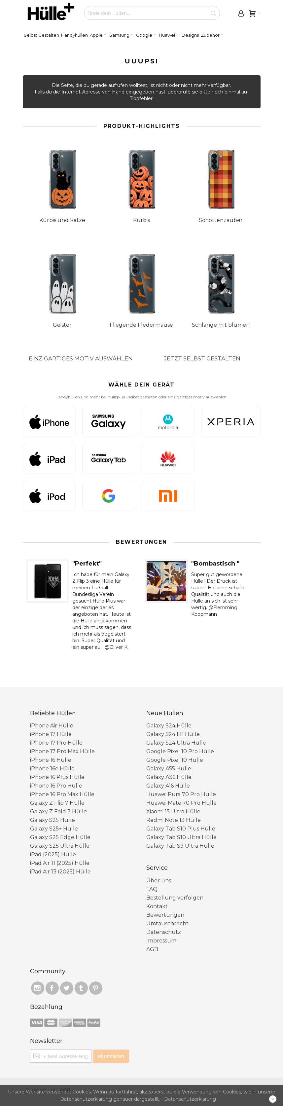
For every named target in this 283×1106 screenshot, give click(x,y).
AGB (152, 949)
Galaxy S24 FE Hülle (173, 734)
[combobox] (152, 13)
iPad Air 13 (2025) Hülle (60, 871)
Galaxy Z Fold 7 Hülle (58, 811)
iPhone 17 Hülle (51, 734)
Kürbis (141, 220)
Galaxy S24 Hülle (169, 725)
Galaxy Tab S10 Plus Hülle (180, 829)
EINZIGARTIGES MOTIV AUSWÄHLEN (81, 358)
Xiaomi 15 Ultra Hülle (173, 811)
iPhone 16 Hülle (50, 760)
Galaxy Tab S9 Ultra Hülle (180, 846)
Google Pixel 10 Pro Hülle (180, 751)
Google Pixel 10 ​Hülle (174, 760)
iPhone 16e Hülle (52, 768)
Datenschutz (163, 932)
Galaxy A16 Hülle (168, 786)
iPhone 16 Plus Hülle (57, 777)
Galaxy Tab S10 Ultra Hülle (181, 837)
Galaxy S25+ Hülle (54, 829)
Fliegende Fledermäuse (141, 325)
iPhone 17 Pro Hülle (56, 743)
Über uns (158, 880)
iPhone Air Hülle (51, 725)
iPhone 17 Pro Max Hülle (62, 751)
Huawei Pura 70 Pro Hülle (181, 794)
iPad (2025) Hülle (53, 854)
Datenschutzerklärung (190, 1099)
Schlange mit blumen (221, 325)
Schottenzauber (221, 220)
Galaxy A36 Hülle (169, 777)
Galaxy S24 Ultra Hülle (176, 743)
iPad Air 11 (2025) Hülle (59, 863)
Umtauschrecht (167, 923)
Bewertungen (165, 915)
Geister (62, 325)
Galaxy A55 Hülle (168, 768)
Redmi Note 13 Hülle (173, 820)
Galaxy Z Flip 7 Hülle (57, 803)
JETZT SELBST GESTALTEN (202, 358)
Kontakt (157, 906)
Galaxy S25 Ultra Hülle (59, 846)
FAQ (152, 889)
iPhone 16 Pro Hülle (56, 786)
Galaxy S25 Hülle (52, 820)
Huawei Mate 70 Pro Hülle (181, 803)
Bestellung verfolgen (174, 898)
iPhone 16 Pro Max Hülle (62, 794)
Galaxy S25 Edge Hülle (60, 837)
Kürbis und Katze (62, 220)
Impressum (161, 941)
